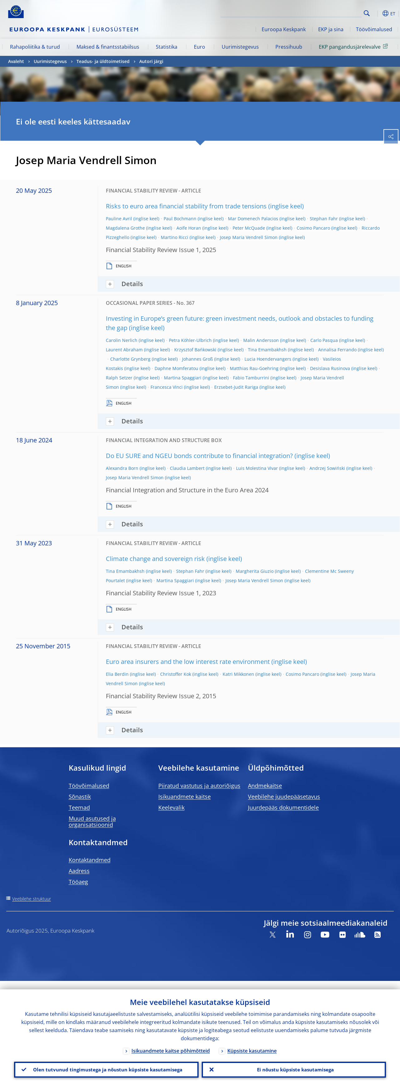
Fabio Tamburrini (251, 378)
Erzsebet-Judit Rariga (236, 387)
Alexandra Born (122, 468)
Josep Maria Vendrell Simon (249, 237)
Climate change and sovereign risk (155, 558)
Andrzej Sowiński (327, 468)
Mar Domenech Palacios (253, 219)
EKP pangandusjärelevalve (354, 46)
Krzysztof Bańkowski (195, 350)
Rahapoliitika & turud (35, 46)
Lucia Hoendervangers (267, 359)
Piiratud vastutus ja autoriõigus (199, 785)
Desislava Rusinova (330, 368)
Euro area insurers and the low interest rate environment (188, 661)
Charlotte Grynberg (130, 359)
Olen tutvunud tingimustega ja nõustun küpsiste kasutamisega (106, 1065)
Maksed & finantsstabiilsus (108, 46)
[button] (376, 13)
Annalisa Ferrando (337, 350)
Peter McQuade (249, 228)
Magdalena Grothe (125, 228)
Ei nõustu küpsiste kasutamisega (293, 1065)
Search (367, 13)
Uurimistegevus (240, 46)
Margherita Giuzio (255, 571)
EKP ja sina (330, 29)
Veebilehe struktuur (31, 899)
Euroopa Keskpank (284, 29)
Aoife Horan (188, 228)
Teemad (79, 807)
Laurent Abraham (124, 350)
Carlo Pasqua (324, 340)
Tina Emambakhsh (267, 350)
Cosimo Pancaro (313, 228)
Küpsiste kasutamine (252, 1042)
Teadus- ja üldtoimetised (103, 61)
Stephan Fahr (324, 219)
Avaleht (16, 61)
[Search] (330, 12)
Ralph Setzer (119, 378)
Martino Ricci (174, 237)
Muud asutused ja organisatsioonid (92, 821)
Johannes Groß (197, 359)
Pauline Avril (119, 219)
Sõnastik (80, 796)
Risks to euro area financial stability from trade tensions (186, 206)
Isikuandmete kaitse (184, 796)
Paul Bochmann (180, 219)
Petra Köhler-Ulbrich (190, 340)
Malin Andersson (261, 340)
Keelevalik (171, 807)
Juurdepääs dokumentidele (283, 807)
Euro (199, 46)
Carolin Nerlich (121, 340)
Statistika (166, 46)
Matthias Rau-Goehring (254, 368)
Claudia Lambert (187, 468)
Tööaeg (78, 881)
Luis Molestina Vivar (257, 468)
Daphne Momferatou (176, 368)
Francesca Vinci (167, 387)
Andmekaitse (265, 785)
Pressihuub (288, 46)
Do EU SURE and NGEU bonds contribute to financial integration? (199, 455)
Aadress (79, 871)
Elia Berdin (117, 674)
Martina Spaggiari (182, 378)
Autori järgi (151, 61)
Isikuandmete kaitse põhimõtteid (170, 1042)
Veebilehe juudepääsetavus (284, 796)
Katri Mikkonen (238, 674)
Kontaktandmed (90, 860)
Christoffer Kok (175, 674)
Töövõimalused (374, 29)
